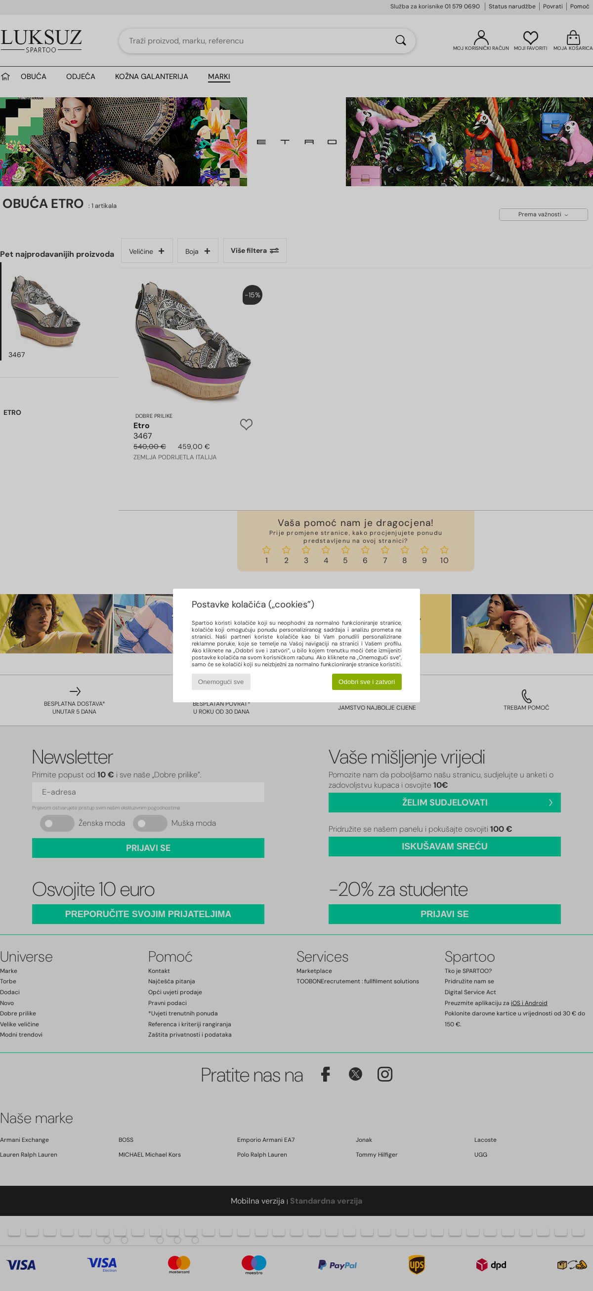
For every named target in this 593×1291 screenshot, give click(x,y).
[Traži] (401, 41)
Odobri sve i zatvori (367, 682)
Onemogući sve (221, 682)
